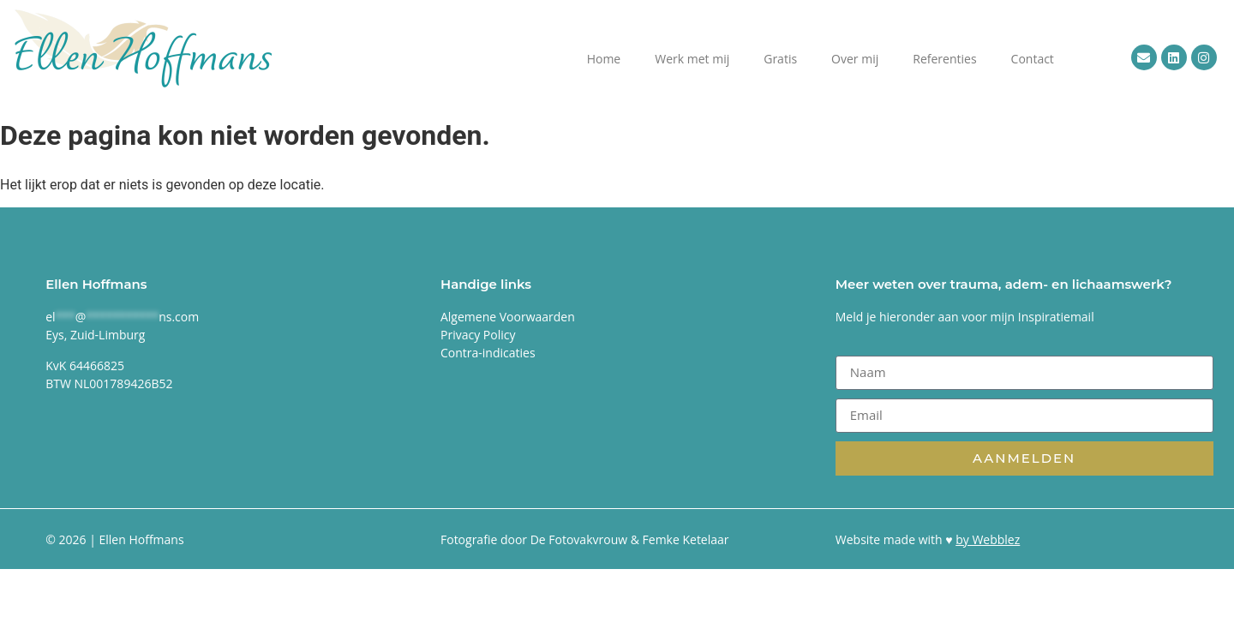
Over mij (854, 59)
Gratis (780, 59)
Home (604, 59)
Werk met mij (692, 59)
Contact (1032, 59)
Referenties (944, 59)
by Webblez (987, 539)
